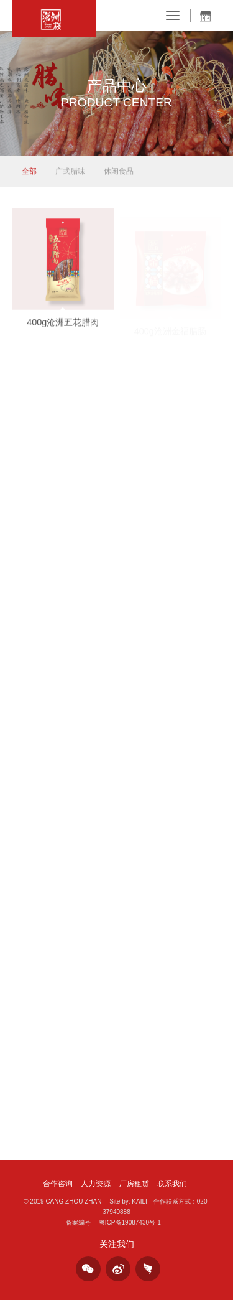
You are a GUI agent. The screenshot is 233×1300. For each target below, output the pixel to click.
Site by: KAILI (128, 1201)
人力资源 (96, 1183)
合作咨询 (58, 1183)
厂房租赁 (134, 1183)
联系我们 (172, 1183)
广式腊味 (70, 171)
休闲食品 (119, 171)
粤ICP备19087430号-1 (130, 1222)
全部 (29, 171)
